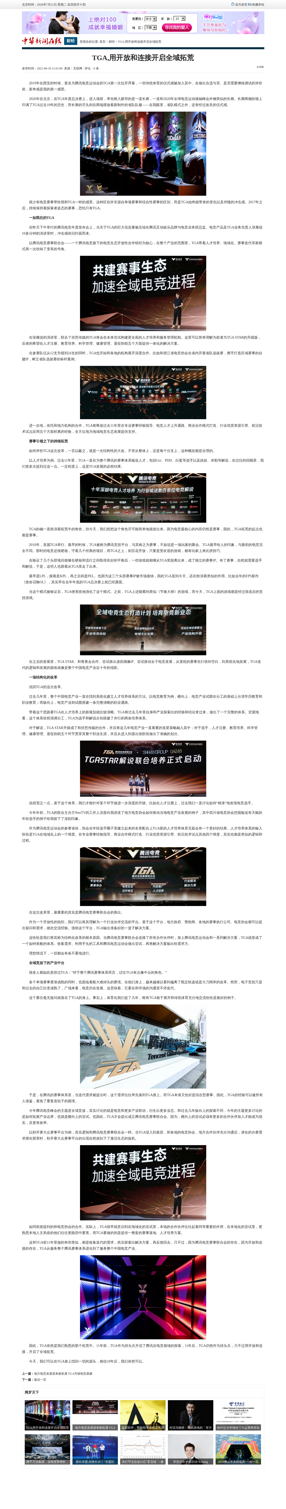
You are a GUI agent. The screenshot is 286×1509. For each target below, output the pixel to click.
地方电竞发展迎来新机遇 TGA (95, 1427)
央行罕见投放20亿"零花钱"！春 (143, 1462)
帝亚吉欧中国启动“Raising (190, 1462)
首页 (102, 41)
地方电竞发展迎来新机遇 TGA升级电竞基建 (63, 1373)
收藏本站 (258, 4)
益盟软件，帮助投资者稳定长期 (143, 1427)
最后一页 (40, 1379)
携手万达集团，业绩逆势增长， (47, 1462)
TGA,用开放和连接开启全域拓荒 (47, 1427)
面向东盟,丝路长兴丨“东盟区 (95, 1462)
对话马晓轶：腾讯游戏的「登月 (190, 1427)
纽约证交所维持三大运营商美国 (238, 1427)
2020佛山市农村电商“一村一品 (238, 1462)
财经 (112, 41)
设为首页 (241, 4)
